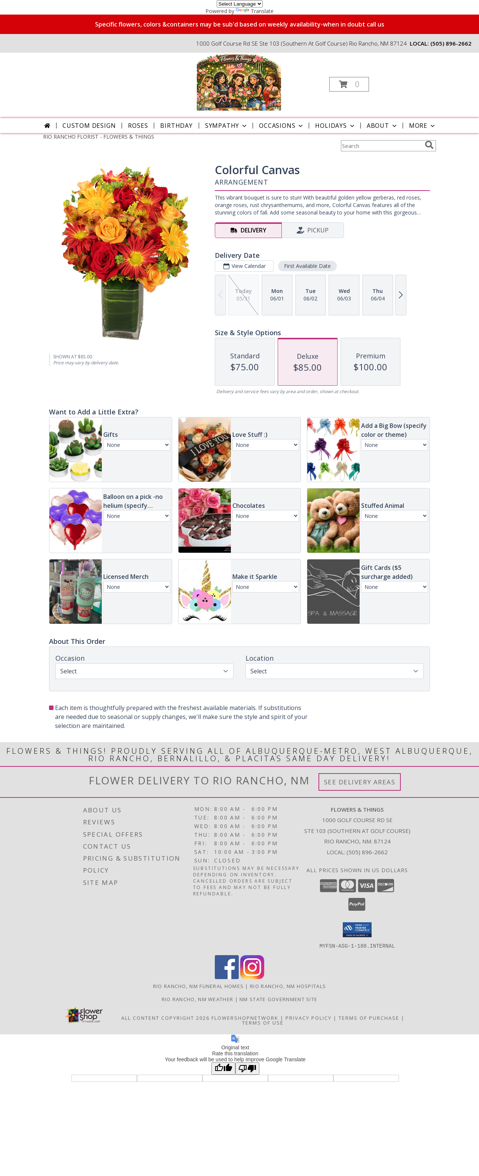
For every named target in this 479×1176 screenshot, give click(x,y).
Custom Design (89, 125)
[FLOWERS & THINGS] (239, 82)
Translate (255, 11)
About (382, 125)
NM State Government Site (278, 999)
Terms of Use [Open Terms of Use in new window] (263, 1022)
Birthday (176, 125)
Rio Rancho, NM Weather (198, 999)
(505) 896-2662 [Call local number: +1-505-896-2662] (451, 43)
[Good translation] (223, 1068)
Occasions (281, 125)
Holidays (335, 125)
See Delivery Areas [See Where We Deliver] (360, 782)
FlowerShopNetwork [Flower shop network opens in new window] (244, 1017)
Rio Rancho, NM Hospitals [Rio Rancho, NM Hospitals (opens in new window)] (288, 985)
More (422, 125)
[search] (429, 145)
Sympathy (226, 125)
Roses (138, 125)
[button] (349, 84)
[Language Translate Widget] (240, 3)
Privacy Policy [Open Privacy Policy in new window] (309, 1017)
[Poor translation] (247, 1068)
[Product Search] (381, 146)
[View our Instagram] (252, 976)
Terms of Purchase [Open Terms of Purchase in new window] (369, 1017)
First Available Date (307, 265)
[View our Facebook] (227, 976)
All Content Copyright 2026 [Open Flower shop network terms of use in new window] (165, 1017)
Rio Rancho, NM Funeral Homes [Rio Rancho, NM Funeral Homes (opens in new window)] (198, 985)
